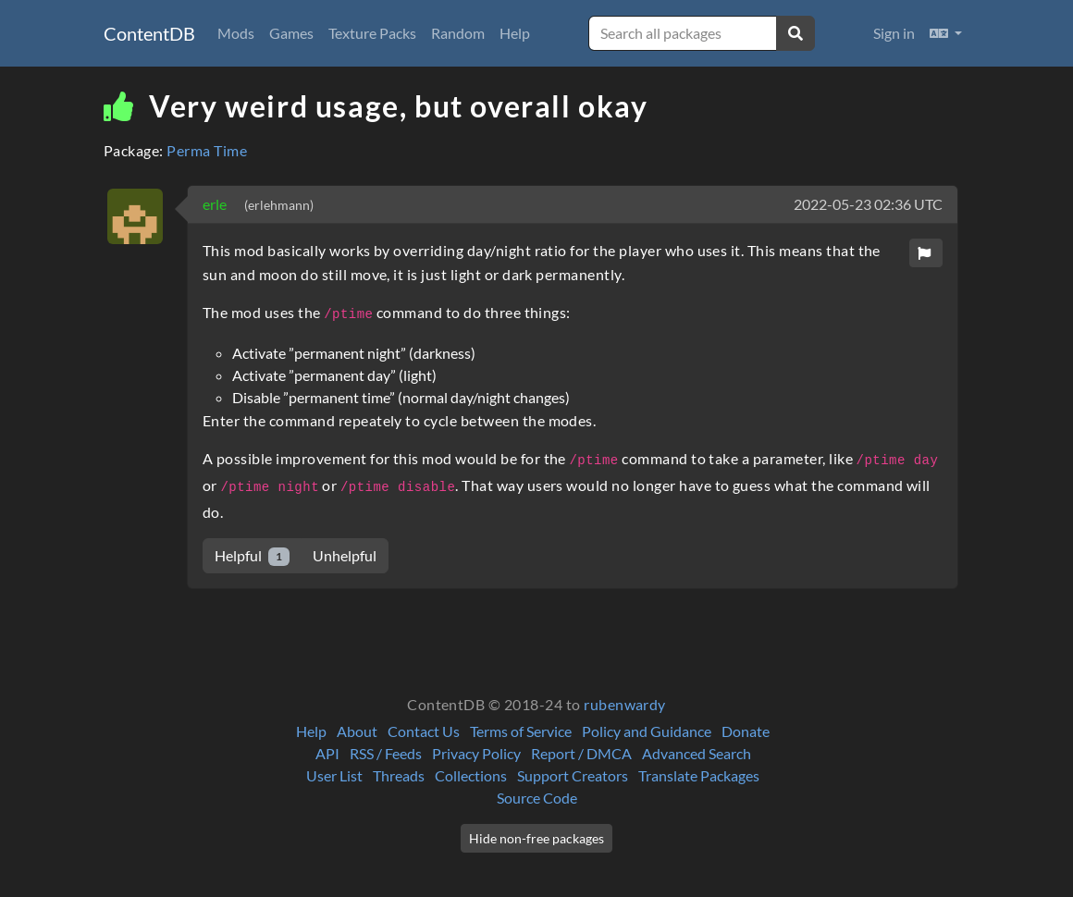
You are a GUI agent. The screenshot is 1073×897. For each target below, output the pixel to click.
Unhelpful (344, 555)
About (357, 731)
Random (458, 33)
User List (334, 775)
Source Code (537, 797)
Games (291, 33)
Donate (746, 731)
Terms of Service (521, 731)
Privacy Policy (476, 753)
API (327, 753)
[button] (945, 33)
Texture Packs (372, 33)
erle (216, 204)
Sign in (894, 33)
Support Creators (572, 775)
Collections (471, 775)
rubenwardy (625, 704)
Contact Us (424, 731)
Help (515, 33)
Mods (235, 33)
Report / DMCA (581, 753)
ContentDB (149, 33)
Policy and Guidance (646, 731)
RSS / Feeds (386, 753)
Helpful (252, 556)
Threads (399, 775)
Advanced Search (696, 753)
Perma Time (206, 150)
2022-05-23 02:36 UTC (868, 204)
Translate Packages (698, 775)
